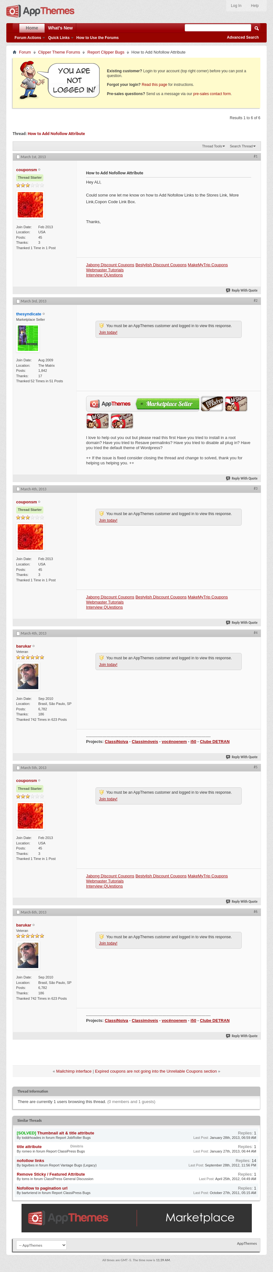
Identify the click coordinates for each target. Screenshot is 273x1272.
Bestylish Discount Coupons (161, 264)
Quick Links (59, 38)
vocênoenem (174, 741)
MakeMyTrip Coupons (208, 264)
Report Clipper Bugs (105, 52)
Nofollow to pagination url (42, 1188)
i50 (193, 741)
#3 (255, 488)
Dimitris (76, 1146)
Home (32, 27)
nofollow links (30, 1160)
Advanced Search (243, 37)
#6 (255, 911)
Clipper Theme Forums (59, 52)
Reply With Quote (241, 290)
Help (255, 5)
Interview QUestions (104, 275)
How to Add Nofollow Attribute (56, 133)
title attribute (29, 1146)
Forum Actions (28, 38)
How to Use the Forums (97, 38)
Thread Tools (212, 146)
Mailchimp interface (74, 1071)
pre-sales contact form (212, 94)
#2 (255, 300)
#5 (255, 767)
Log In (236, 5)
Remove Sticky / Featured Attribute (51, 1174)
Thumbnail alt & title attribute (65, 1133)
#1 (255, 156)
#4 (255, 632)
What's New (60, 27)
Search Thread (241, 146)
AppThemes (247, 1243)
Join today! (108, 332)
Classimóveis (145, 741)
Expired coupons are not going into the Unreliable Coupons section (156, 1071)
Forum (25, 52)
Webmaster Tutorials (105, 270)
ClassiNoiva (116, 741)
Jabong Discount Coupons (110, 264)
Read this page (154, 84)
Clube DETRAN (215, 741)
